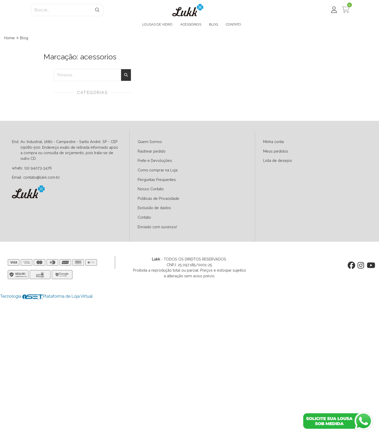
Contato (144, 217)
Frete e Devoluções (155, 160)
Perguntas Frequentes (157, 179)
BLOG (213, 24)
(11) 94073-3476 (38, 168)
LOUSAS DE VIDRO (157, 24)
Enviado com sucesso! (157, 227)
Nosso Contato (151, 189)
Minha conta (273, 141)
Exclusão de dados (154, 208)
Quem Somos (150, 141)
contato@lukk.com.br (41, 177)
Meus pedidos (275, 151)
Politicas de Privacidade (158, 198)
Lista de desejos (277, 160)
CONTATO (233, 24)
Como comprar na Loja (157, 170)
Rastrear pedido (152, 151)
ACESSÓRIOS (190, 24)
